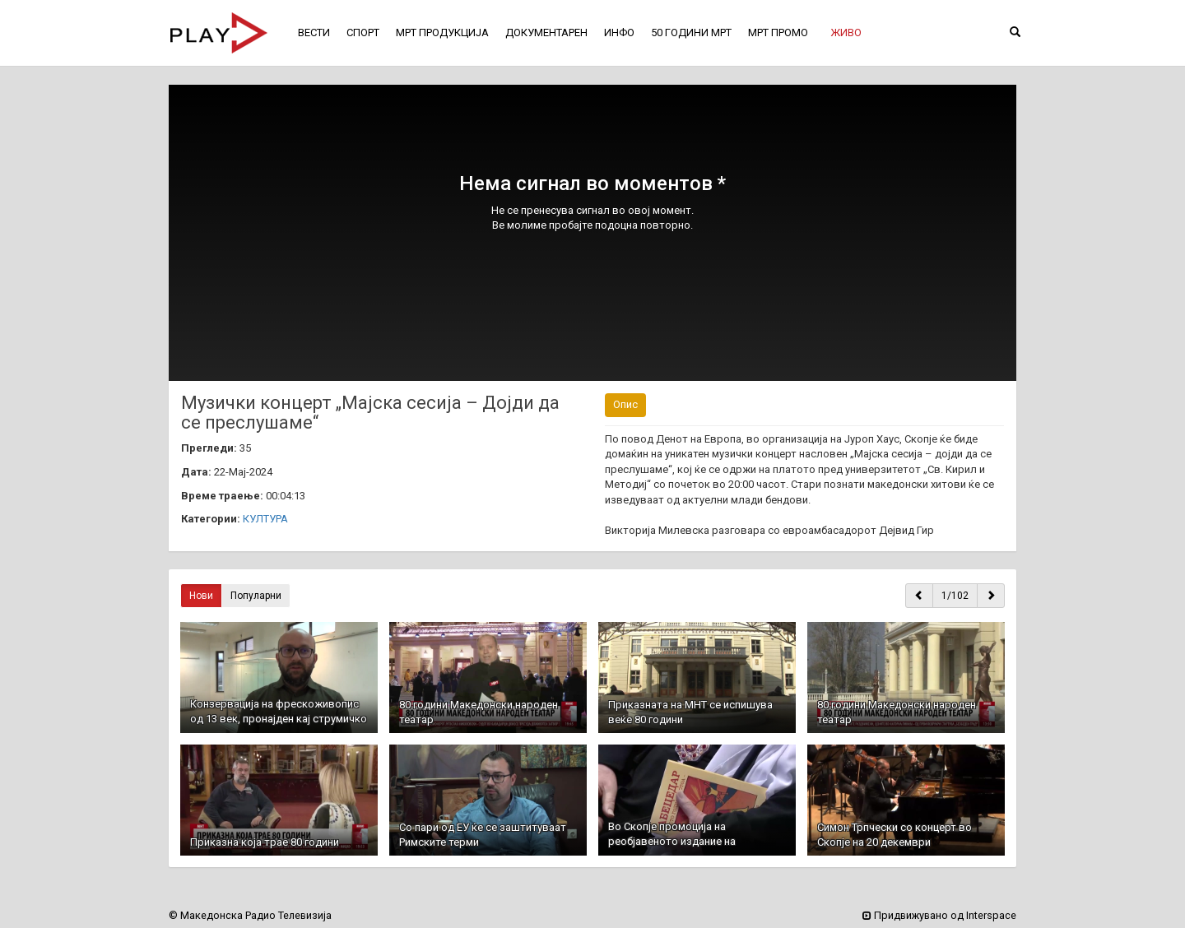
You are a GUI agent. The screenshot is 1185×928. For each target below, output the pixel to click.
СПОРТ (362, 32)
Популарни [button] (255, 595)
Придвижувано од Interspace (939, 915)
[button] (846, 33)
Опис (625, 404)
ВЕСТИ (314, 32)
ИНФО (619, 32)
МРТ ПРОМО (778, 32)
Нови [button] (201, 595)
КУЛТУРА (265, 519)
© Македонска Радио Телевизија (250, 915)
